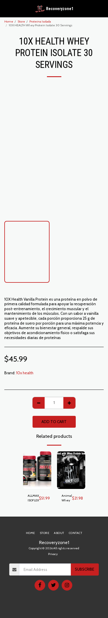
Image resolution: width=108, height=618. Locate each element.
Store (21, 21)
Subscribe (84, 569)
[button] (6, 8)
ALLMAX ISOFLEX (33, 498)
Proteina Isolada (40, 21)
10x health (24, 373)
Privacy (53, 554)
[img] (37, 470)
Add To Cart (54, 421)
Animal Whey (67, 498)
